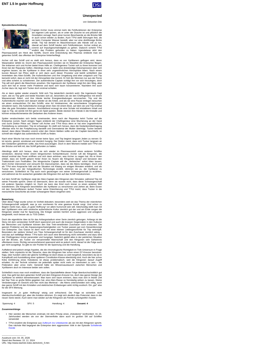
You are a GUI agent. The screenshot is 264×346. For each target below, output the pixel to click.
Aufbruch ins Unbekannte (55, 323)
